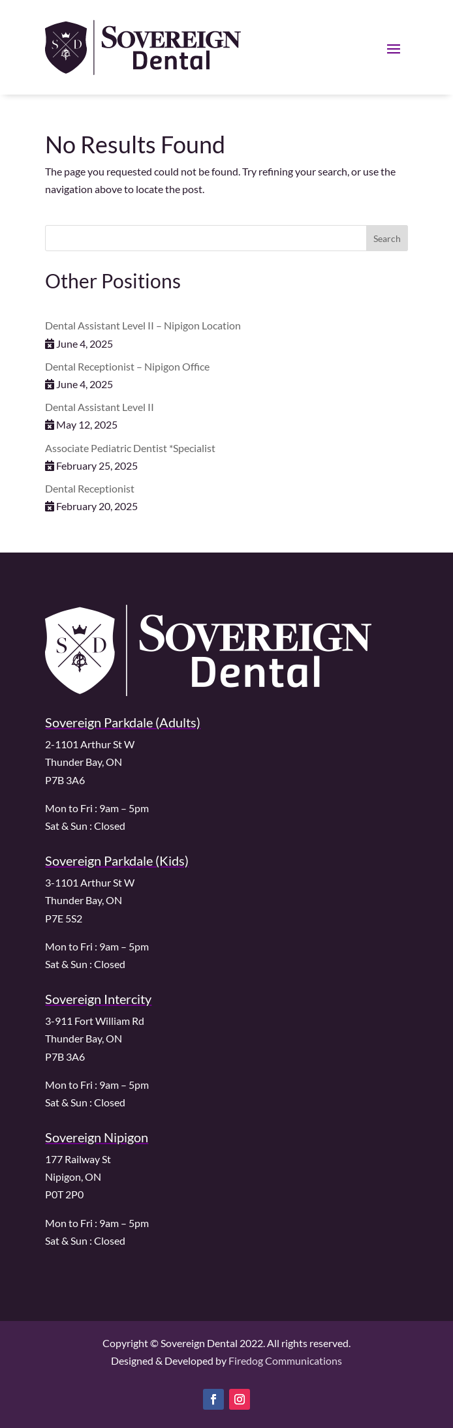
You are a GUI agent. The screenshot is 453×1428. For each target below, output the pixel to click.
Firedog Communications (285, 1360)
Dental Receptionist (89, 488)
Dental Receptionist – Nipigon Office (127, 366)
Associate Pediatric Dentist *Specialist (130, 448)
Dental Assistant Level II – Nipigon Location (143, 325)
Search (387, 238)
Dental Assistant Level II (99, 407)
